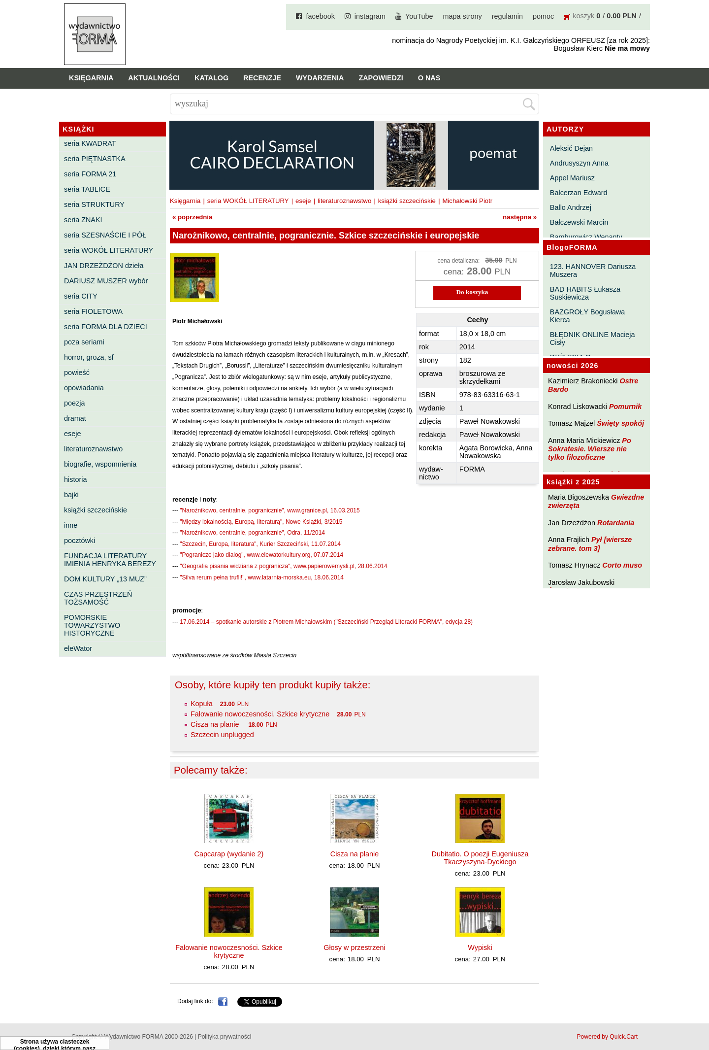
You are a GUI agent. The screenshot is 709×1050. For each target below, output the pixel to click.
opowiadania (84, 388)
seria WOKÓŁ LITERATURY (108, 250)
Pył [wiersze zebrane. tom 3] (590, 544)
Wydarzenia (320, 78)
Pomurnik (625, 406)
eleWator (78, 648)
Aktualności (154, 78)
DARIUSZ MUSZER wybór (106, 281)
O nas (429, 78)
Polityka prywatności (225, 1036)
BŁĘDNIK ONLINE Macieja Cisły (592, 338)
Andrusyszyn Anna (579, 163)
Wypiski (480, 947)
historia (75, 479)
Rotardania (615, 523)
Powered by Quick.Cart (607, 1036)
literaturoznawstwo (93, 449)
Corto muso (622, 565)
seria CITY (80, 296)
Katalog (211, 78)
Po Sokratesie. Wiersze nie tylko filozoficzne (589, 449)
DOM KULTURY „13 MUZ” (105, 579)
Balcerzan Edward (579, 193)
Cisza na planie (216, 724)
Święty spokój (620, 423)
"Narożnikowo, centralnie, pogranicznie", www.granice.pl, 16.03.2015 (269, 510)
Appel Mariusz (572, 178)
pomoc (543, 16)
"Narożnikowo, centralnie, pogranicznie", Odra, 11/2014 (252, 532)
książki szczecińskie (95, 510)
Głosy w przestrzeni (354, 947)
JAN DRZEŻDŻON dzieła (104, 266)
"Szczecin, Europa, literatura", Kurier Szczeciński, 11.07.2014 (260, 544)
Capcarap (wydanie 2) (229, 854)
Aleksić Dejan (571, 148)
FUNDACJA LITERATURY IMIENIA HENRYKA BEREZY (110, 560)
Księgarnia (91, 78)
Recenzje (262, 78)
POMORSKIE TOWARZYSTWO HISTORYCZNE (92, 625)
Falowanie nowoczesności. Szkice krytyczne (260, 714)
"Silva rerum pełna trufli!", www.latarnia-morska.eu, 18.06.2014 (262, 577)
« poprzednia (192, 217)
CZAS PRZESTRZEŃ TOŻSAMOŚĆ (98, 598)
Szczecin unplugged (222, 735)
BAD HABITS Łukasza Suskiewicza (585, 293)
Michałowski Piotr (467, 200)
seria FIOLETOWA (93, 311)
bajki (71, 495)
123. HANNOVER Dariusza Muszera (593, 270)
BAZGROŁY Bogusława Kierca (587, 316)
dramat (75, 418)
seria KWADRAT (90, 143)
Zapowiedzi (380, 78)
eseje (72, 434)
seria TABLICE (87, 189)
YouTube (419, 16)
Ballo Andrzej (570, 207)
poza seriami (84, 342)
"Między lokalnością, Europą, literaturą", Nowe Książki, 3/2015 (261, 521)
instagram (370, 16)
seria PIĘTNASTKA (95, 159)
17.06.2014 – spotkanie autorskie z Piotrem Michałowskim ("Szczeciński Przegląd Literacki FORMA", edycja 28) (326, 621)
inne (70, 525)
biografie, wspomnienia (100, 464)
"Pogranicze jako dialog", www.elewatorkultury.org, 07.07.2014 (261, 554)
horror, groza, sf (89, 357)
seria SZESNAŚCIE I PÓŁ (105, 235)
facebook (320, 16)
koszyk (583, 16)
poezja (74, 403)
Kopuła (202, 704)
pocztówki (79, 540)
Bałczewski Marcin (579, 222)
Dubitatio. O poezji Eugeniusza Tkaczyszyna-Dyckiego (480, 858)
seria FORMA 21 (90, 174)
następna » (520, 217)
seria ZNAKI (83, 220)
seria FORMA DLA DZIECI (105, 327)
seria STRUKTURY (94, 204)
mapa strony (462, 16)
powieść (77, 372)
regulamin (507, 16)
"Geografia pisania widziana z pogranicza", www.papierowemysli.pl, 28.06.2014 (283, 566)
